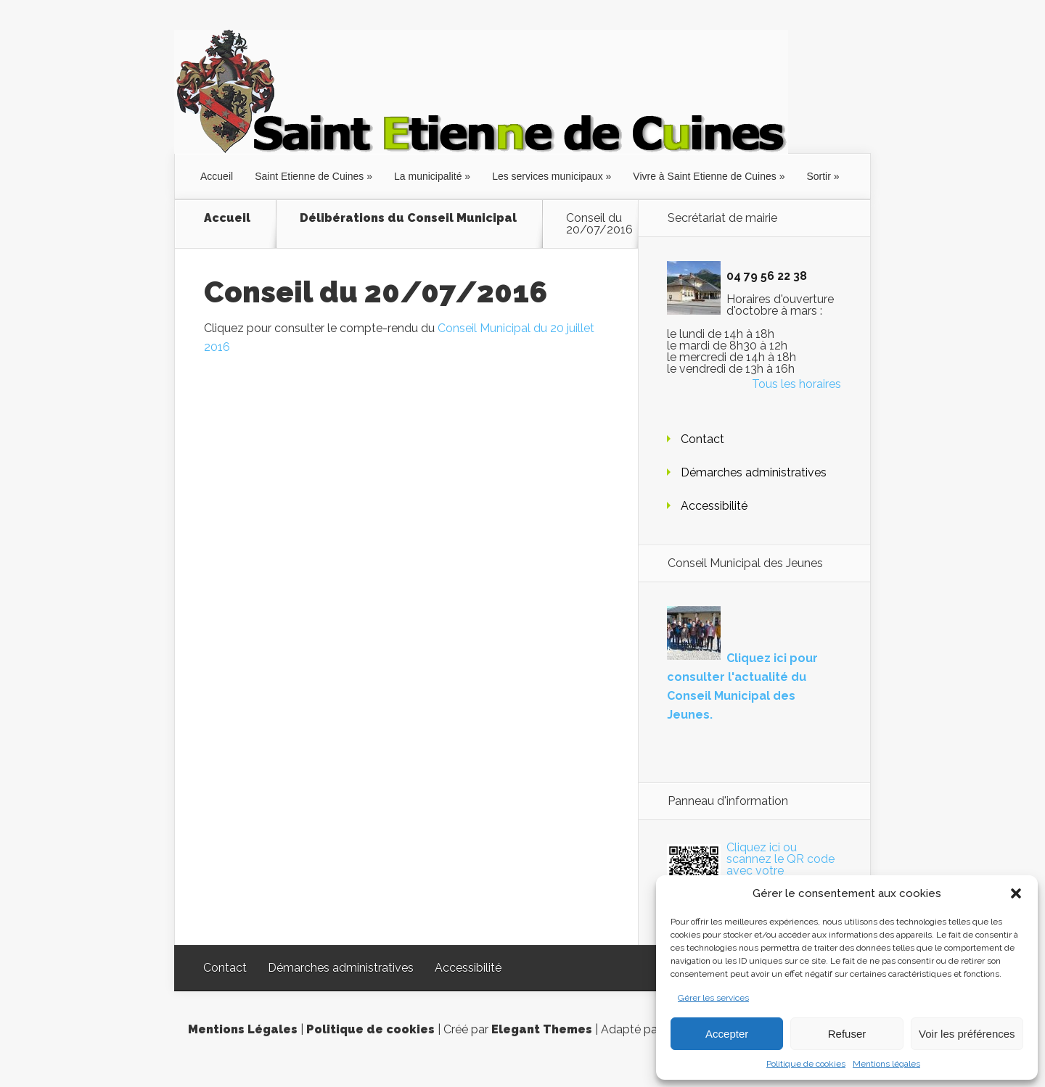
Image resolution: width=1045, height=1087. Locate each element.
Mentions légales (886, 1064)
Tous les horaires (796, 384)
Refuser (847, 1034)
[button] (1016, 893)
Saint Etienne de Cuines (309, 176)
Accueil (216, 176)
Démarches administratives (754, 472)
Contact (702, 439)
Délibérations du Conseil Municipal (408, 218)
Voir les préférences (967, 1034)
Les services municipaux (547, 176)
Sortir (818, 176)
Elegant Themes (541, 1029)
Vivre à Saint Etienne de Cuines (704, 176)
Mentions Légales (243, 1029)
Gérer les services (713, 998)
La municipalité (428, 176)
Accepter (726, 1034)
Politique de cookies (805, 1064)
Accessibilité (714, 506)
